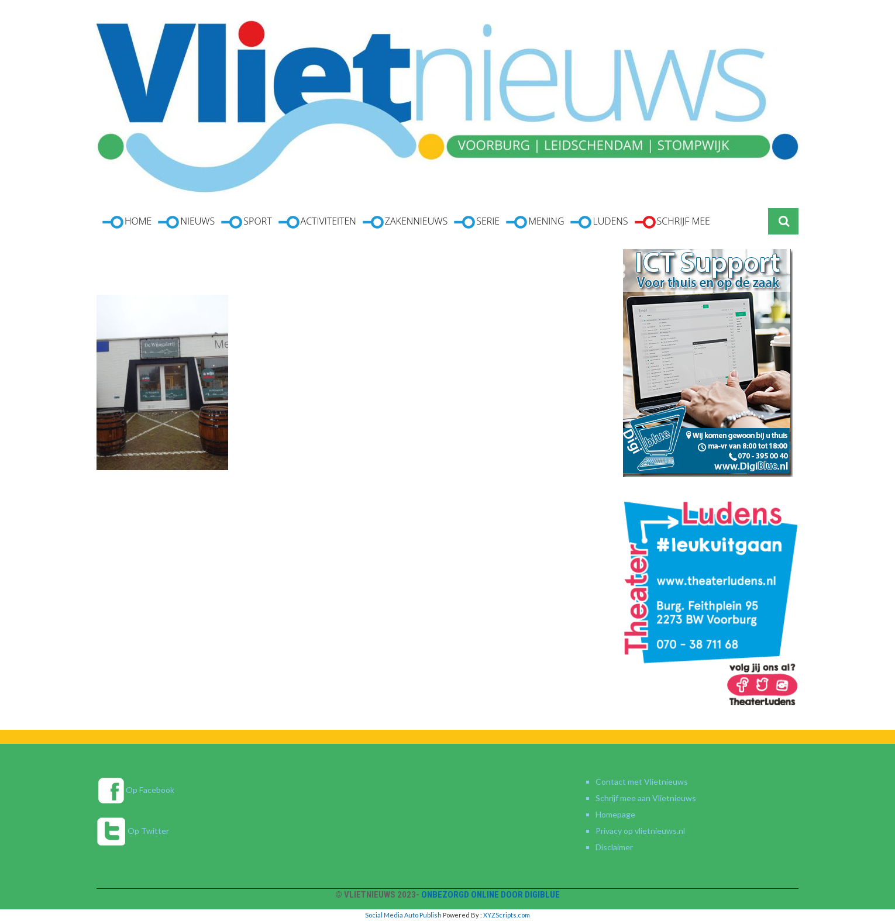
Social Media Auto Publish (403, 915)
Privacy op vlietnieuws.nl (640, 831)
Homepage (615, 814)
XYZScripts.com (506, 915)
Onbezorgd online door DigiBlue (490, 894)
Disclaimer (614, 847)
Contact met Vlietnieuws (641, 782)
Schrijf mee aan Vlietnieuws (645, 798)
